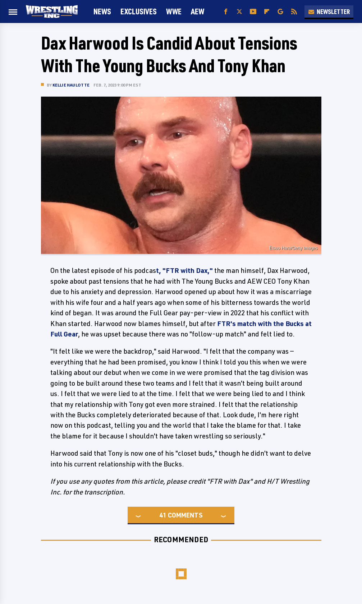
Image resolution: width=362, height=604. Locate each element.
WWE (174, 11)
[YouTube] (253, 12)
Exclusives (138, 11)
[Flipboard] (267, 12)
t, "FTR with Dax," (184, 270)
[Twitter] (239, 12)
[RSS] (294, 12)
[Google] (280, 12)
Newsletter (329, 11)
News (102, 11)
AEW (197, 11)
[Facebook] (226, 12)
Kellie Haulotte (71, 85)
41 (162, 515)
